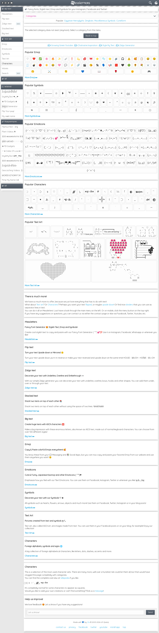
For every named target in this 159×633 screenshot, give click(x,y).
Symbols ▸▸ (30, 507)
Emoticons (7, 49)
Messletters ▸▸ (31, 339)
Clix (88, 622)
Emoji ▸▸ (28, 462)
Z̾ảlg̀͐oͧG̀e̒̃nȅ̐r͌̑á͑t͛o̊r (9, 165)
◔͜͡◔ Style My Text (106, 45)
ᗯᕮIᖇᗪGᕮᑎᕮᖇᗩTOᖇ (11, 175)
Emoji (4, 44)
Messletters (7, 14)
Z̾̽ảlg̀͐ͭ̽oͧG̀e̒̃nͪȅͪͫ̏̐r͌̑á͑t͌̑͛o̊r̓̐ (9, 92)
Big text (5, 33)
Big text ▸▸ (29, 436)
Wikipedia (64, 578)
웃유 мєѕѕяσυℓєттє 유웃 (12, 136)
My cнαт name (8, 116)
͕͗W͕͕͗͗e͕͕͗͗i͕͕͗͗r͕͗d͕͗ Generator (10, 106)
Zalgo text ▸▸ (31, 388)
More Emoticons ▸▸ (33, 176)
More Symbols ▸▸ (32, 116)
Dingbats (89, 20)
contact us (61, 627)
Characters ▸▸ (31, 556)
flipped (89, 304)
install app (115, 627)
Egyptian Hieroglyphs (74, 20)
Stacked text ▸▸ (32, 411)
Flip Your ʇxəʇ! (8, 111)
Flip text (5, 19)
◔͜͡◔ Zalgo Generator (125, 45)
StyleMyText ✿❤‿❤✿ (11, 156)
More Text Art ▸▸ (32, 285)
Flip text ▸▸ (30, 362)
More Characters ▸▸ (34, 214)
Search (5, 73)
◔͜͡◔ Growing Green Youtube (60, 45)
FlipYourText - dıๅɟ (10, 127)
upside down (108, 304)
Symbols (6, 54)
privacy (72, 627)
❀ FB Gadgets (8, 146)
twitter (94, 627)
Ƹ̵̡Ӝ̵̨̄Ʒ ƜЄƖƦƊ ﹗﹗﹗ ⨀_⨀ (12, 141)
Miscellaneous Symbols (104, 20)
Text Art (5, 58)
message (99, 591)
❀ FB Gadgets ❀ (9, 101)
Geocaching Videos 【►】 (12, 170)
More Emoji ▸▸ (31, 77)
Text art (39, 304)
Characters (7, 63)
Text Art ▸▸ (29, 533)
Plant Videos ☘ (9, 131)
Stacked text (8, 28)
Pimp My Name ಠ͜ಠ (10, 180)
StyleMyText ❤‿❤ (10, 96)
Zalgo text (7, 23)
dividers (129, 304)
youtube (103, 627)
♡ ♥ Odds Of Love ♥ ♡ (12, 151)
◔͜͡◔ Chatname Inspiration (86, 45)
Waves (5, 68)
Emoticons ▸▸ (31, 484)
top (124, 627)
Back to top (91, 35)
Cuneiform (121, 20)
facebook (83, 627)
